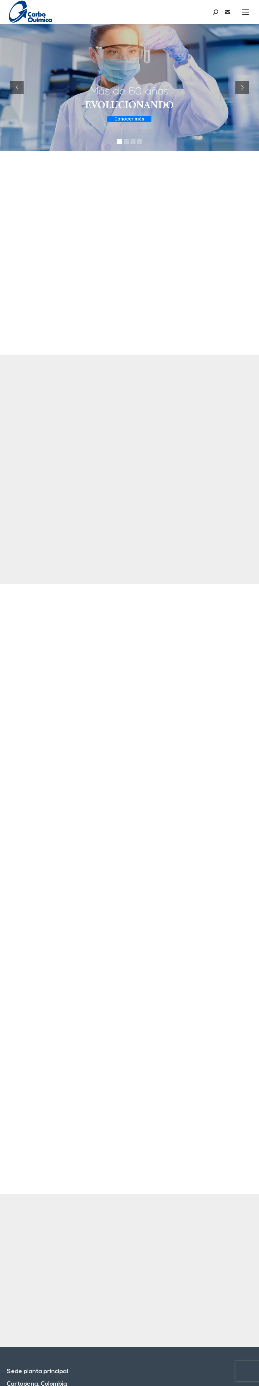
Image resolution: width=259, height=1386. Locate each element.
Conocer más (129, 119)
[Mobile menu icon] (245, 12)
